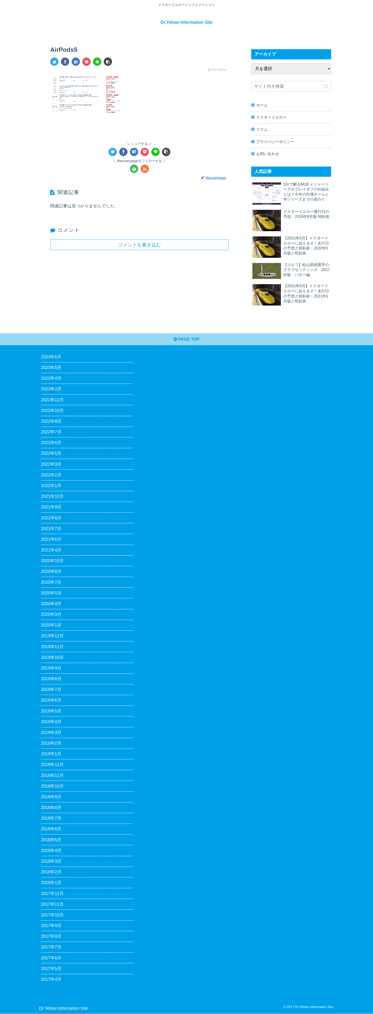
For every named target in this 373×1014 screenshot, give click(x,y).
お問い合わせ (267, 153)
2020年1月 (51, 625)
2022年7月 (51, 432)
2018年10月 (52, 786)
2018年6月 (51, 829)
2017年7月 (51, 947)
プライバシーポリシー (275, 141)
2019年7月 (51, 689)
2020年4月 (51, 604)
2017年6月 (51, 958)
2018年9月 (51, 797)
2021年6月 (51, 539)
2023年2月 (51, 389)
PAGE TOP (186, 339)
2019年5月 (51, 711)
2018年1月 (51, 882)
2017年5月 (51, 968)
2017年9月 (51, 925)
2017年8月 (51, 936)
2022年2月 (51, 475)
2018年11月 (52, 775)
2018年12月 (52, 765)
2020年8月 (51, 571)
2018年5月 (51, 840)
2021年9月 (51, 507)
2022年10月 (52, 410)
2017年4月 (51, 979)
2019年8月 (51, 679)
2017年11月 (52, 904)
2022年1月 (51, 485)
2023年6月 (51, 357)
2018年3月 (51, 861)
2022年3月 (51, 464)
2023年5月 (51, 367)
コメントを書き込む (139, 244)
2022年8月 (51, 421)
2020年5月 (51, 593)
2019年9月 (51, 668)
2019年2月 (51, 743)
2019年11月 (52, 647)
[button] (108, 61)
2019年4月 (51, 722)
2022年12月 (52, 400)
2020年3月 (51, 614)
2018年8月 (51, 807)
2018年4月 (51, 850)
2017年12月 (52, 893)
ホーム (262, 105)
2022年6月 (51, 442)
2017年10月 (52, 915)
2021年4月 (51, 550)
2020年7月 (51, 582)
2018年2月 (51, 872)
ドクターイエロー (271, 117)
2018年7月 (51, 818)
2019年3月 (51, 732)
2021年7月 (51, 528)
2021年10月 (52, 496)
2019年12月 (52, 636)
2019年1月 (51, 754)
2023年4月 (51, 378)
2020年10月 (52, 561)
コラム (262, 129)
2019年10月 (52, 657)
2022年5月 (51, 453)
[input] (291, 86)
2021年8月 (51, 518)
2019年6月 (51, 700)
